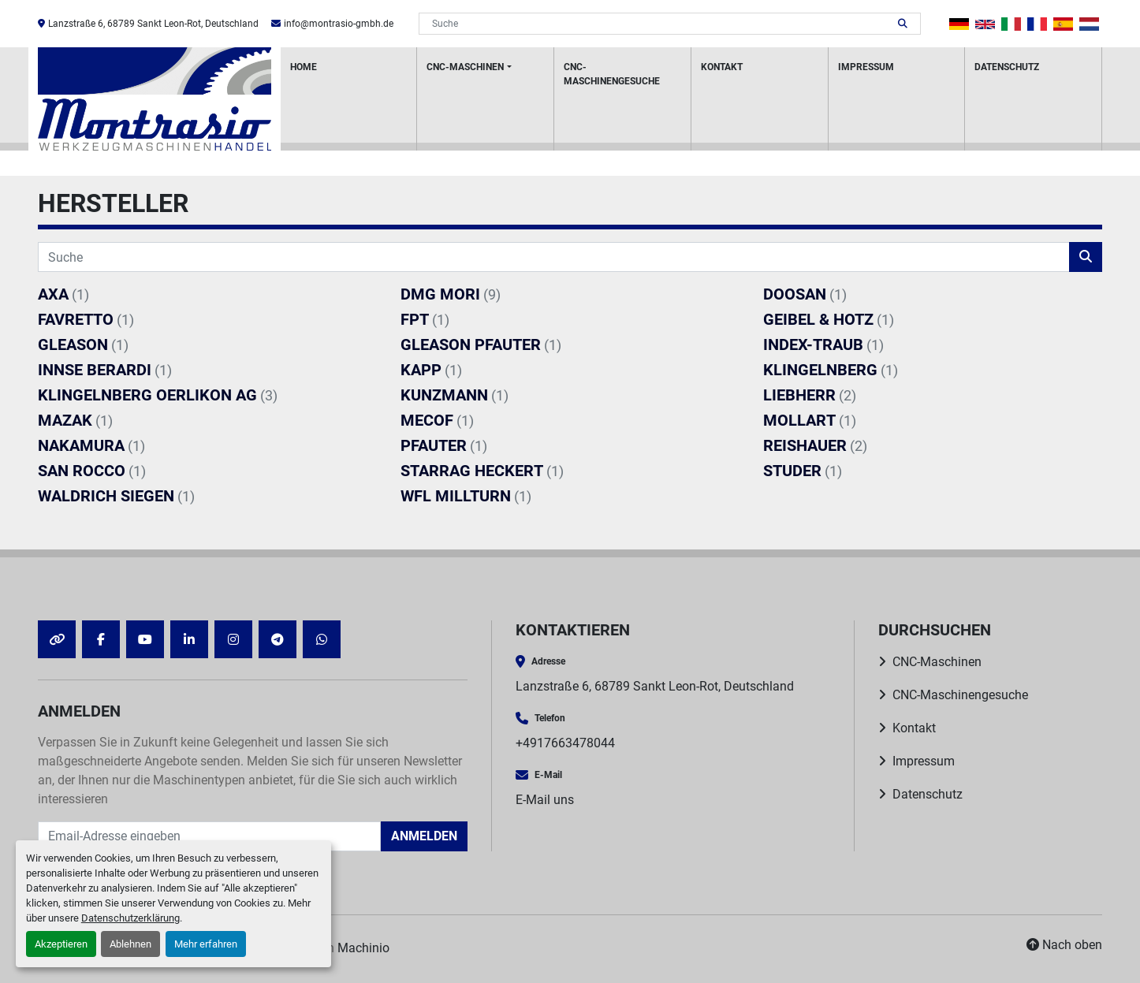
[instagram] (233, 639)
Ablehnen (130, 944)
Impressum (866, 67)
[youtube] (145, 639)
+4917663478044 (565, 742)
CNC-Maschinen (465, 67)
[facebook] (101, 639)
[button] (485, 99)
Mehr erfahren (205, 944)
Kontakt (722, 67)
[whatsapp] (322, 639)
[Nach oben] (1064, 945)
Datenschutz (1006, 67)
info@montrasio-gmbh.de (338, 23)
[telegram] (277, 639)
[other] (57, 639)
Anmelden (424, 835)
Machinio (363, 947)
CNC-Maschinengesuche (612, 74)
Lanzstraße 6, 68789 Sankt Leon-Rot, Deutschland (153, 23)
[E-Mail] (209, 836)
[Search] (659, 23)
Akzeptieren (61, 944)
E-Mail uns (545, 799)
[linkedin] (189, 639)
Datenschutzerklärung (130, 918)
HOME (303, 67)
